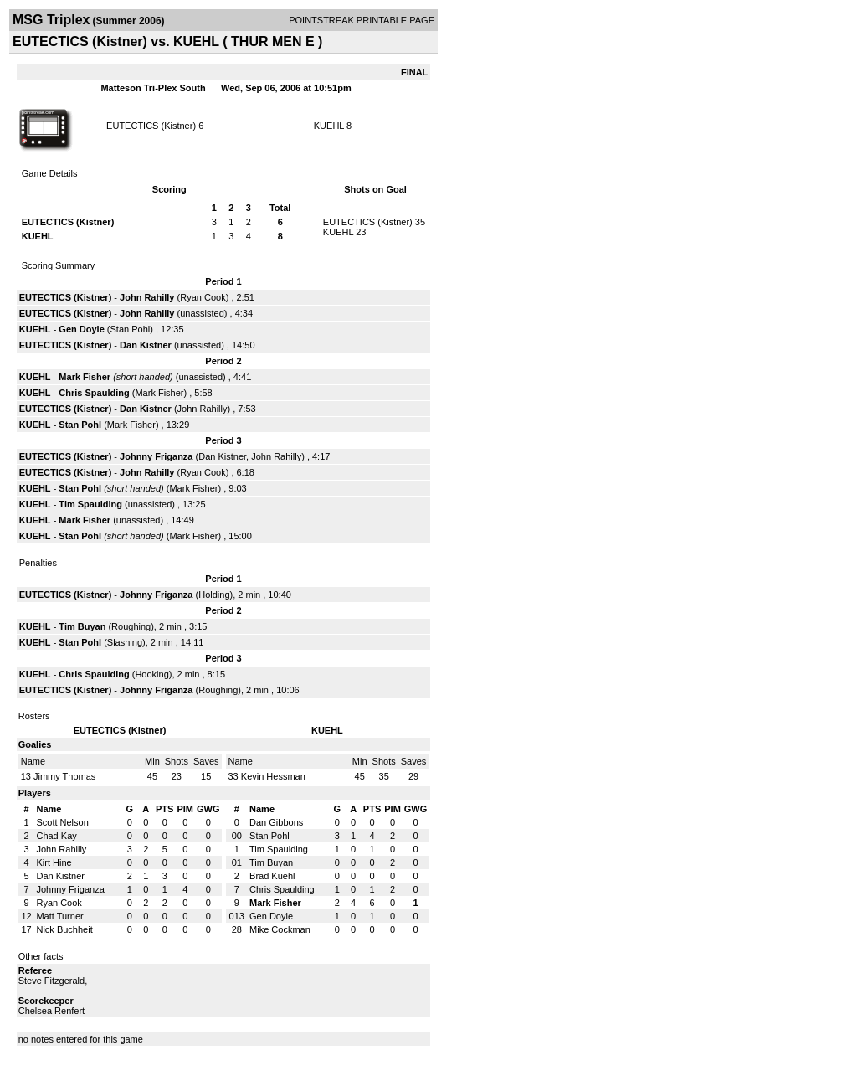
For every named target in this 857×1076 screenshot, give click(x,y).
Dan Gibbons (276, 822)
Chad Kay (56, 836)
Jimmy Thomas (64, 776)
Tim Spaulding (90, 504)
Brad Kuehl (272, 876)
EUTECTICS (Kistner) (151, 126)
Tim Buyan (82, 626)
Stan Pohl (130, 329)
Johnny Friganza (156, 456)
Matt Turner (59, 916)
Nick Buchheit (64, 929)
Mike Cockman (279, 929)
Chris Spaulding (94, 393)
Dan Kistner (146, 345)
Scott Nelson (62, 822)
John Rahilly (147, 297)
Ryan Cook (202, 297)
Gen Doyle (81, 329)
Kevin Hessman (273, 776)
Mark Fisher (84, 377)
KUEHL (329, 126)
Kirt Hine (53, 862)
